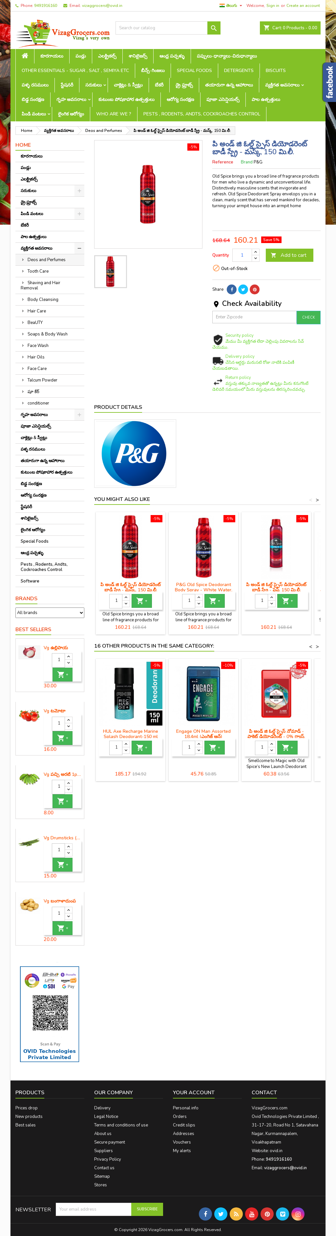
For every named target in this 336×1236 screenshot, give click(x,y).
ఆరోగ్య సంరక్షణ (180, 99)
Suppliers (103, 1151)
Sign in (272, 5)
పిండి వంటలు (34, 114)
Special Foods (194, 70)
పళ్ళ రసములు (35, 85)
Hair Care (37, 311)
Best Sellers (33, 629)
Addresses (183, 1134)
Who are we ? (113, 114)
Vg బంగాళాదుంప (60, 901)
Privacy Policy (107, 1159)
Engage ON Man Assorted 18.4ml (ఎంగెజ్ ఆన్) (203, 734)
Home (23, 145)
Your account (194, 1092)
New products (29, 1117)
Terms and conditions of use (121, 1125)
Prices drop (26, 1108)
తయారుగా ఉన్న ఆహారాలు (229, 85)
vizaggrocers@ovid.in (102, 5)
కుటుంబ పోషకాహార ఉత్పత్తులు (126, 99)
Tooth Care (38, 271)
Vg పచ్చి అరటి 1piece (62, 774)
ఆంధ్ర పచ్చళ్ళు (172, 56)
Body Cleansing (43, 300)
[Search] (168, 28)
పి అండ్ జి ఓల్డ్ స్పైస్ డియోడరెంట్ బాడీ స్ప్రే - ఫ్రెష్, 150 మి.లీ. (276, 587)
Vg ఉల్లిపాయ (56, 648)
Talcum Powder (42, 380)
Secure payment (109, 1142)
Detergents (239, 70)
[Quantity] (58, 660)
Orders (180, 1117)
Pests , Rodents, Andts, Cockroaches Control (201, 114)
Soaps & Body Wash (48, 334)
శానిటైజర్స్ (138, 56)
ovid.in (276, 1151)
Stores (100, 1185)
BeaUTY (35, 323)
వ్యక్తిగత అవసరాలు (282, 85)
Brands (26, 598)
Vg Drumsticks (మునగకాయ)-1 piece (62, 838)
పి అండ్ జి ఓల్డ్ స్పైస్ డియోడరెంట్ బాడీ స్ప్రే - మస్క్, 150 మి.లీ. (130, 587)
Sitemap (102, 1176)
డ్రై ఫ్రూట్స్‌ (184, 85)
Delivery (102, 1108)
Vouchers (182, 1142)
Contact (264, 1092)
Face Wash (38, 346)
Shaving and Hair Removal (40, 285)
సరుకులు (93, 85)
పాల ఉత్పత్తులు (266, 99)
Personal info (186, 1108)
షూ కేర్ (33, 392)
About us (103, 1134)
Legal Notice (106, 1117)
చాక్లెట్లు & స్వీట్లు (128, 85)
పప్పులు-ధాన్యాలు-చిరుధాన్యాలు (227, 56)
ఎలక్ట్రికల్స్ (107, 56)
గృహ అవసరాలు (71, 99)
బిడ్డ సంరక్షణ (33, 99)
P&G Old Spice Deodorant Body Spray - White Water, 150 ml (203, 589)
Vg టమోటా (54, 711)
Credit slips (184, 1125)
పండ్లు (80, 56)
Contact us (104, 1168)
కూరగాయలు (51, 56)
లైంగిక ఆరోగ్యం (71, 114)
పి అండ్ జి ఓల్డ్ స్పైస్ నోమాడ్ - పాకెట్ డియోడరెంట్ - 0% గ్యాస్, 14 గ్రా (276, 736)
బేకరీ (159, 85)
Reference (222, 162)
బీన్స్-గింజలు (153, 70)
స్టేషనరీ (67, 85)
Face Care (37, 369)
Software (30, 581)
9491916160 (45, 5)
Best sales (25, 1125)
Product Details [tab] (118, 407)
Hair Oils (36, 357)
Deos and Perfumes (47, 260)
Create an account (303, 5)
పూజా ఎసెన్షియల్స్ (223, 99)
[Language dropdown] (232, 5)
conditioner (38, 403)
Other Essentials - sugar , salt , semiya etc (75, 70)
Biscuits (276, 70)
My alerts (182, 1151)
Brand (247, 162)
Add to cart (288, 255)
